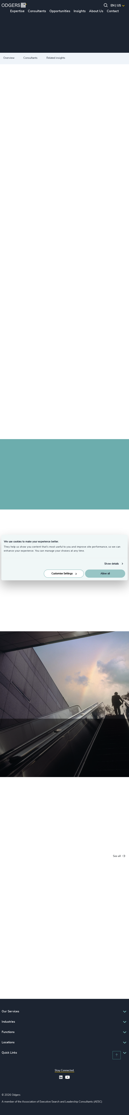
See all (119, 856)
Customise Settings (64, 573)
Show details (111, 563)
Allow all (105, 573)
